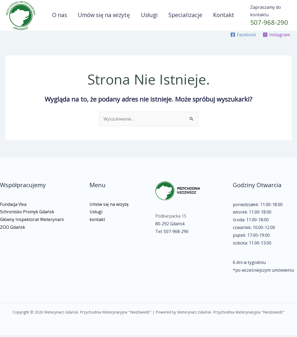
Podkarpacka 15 (171, 218)
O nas (58, 15)
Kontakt (224, 15)
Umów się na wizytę (104, 15)
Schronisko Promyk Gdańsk (27, 213)
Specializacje (186, 15)
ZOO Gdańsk (12, 229)
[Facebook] (243, 36)
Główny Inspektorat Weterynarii (32, 221)
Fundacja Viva (13, 206)
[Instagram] (276, 36)
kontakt (97, 221)
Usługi (149, 15)
